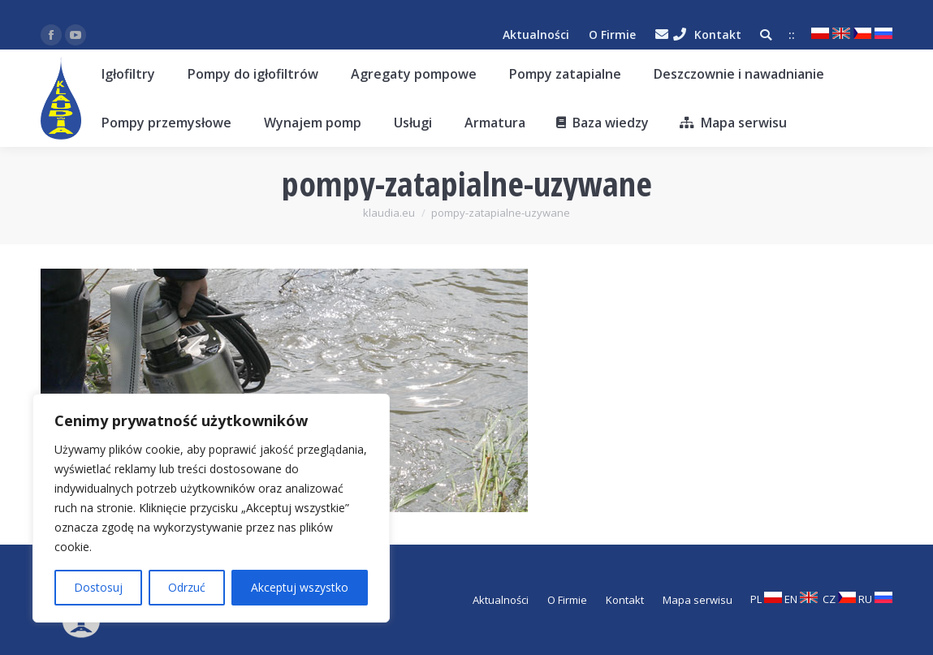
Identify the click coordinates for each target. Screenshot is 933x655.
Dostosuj (98, 587)
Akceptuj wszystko (299, 587)
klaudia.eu (389, 212)
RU (875, 599)
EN (801, 599)
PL (766, 599)
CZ (839, 599)
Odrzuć (186, 587)
